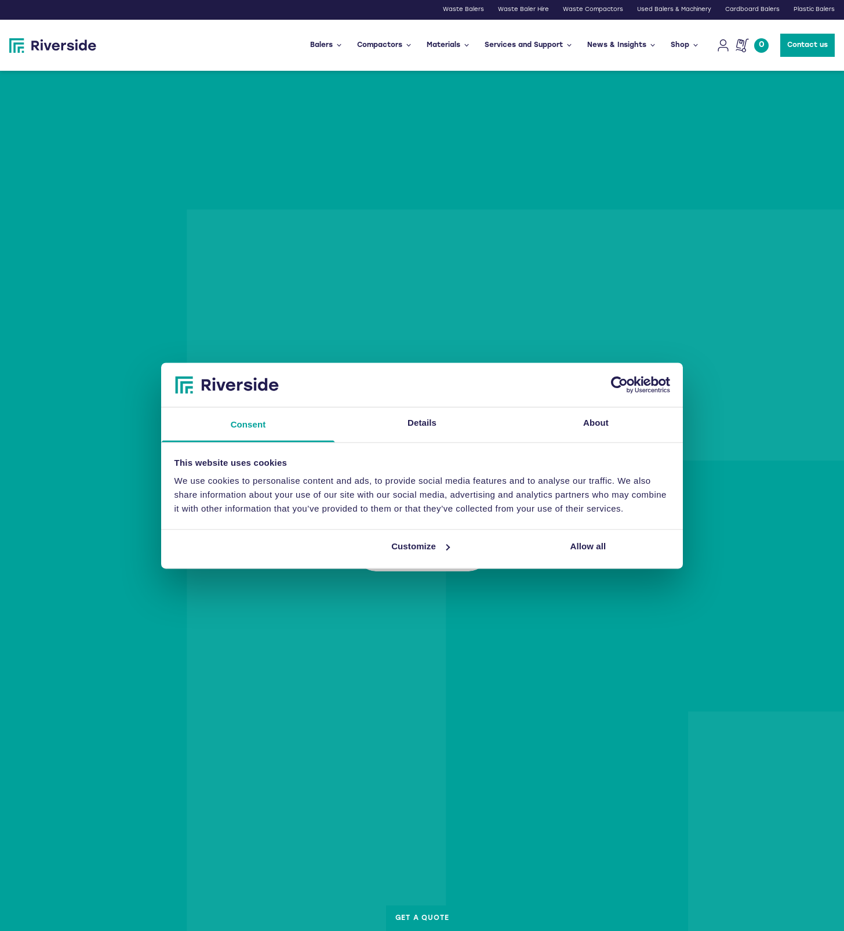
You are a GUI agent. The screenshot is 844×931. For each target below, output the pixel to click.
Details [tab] (422, 423)
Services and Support (529, 45)
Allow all (588, 546)
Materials (449, 45)
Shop (685, 45)
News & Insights (622, 45)
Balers (326, 45)
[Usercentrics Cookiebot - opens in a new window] (619, 384)
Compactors (385, 45)
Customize (420, 546)
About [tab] (596, 423)
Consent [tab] (248, 425)
